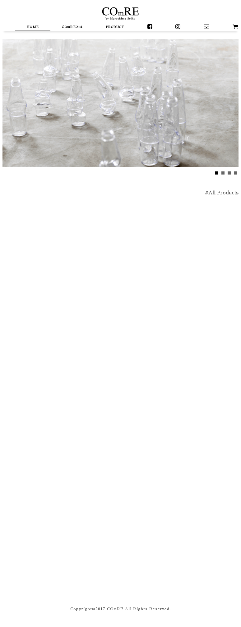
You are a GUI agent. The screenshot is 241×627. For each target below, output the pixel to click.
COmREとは (72, 27)
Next (7, 100)
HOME (32, 27)
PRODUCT (115, 27)
